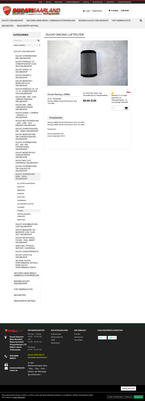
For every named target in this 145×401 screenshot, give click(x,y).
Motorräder (58, 2)
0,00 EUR (119, 11)
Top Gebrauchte (121, 20)
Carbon (20, 194)
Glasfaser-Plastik (25, 204)
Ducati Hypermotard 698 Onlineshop (26, 57)
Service (48, 2)
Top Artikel (78, 340)
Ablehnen (128, 397)
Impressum (78, 337)
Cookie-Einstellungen (115, 397)
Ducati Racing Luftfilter (58, 94)
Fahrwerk (21, 200)
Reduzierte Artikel (28, 26)
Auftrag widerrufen (128, 388)
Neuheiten (7, 26)
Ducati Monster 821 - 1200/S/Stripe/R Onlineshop (26, 155)
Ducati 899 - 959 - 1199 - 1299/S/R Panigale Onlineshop (26, 99)
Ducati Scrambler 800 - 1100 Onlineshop (27, 225)
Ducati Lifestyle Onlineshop (24, 256)
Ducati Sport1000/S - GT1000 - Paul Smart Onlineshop (26, 240)
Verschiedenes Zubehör (24, 215)
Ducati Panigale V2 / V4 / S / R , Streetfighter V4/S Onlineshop (27, 91)
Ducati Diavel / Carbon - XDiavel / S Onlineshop (27, 115)
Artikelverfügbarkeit (73, 2)
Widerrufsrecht (57, 337)
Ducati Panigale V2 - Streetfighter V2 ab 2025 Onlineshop (26, 64)
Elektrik (21, 197)
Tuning (20, 211)
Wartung (21, 220)
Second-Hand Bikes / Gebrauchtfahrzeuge (51, 20)
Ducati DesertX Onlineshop (23, 76)
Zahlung (86, 2)
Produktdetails (55, 118)
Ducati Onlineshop (12, 20)
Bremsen (21, 190)
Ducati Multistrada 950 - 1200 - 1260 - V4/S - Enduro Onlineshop (27, 123)
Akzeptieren (138, 397)
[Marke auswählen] (26, 45)
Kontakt (77, 334)
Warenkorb (110, 2)
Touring (20, 207)
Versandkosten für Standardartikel (95, 95)
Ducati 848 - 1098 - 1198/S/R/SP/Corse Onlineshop (24, 107)
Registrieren (97, 11)
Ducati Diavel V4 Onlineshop (24, 71)
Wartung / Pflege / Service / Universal (25, 247)
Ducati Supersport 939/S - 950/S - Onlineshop (25, 176)
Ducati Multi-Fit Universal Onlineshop (27, 162)
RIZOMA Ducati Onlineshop (93, 20)
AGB (53, 340)
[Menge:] (118, 108)
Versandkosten (97, 2)
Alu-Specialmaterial (26, 183)
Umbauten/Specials (124, 2)
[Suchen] (141, 20)
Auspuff (21, 187)
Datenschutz (56, 334)
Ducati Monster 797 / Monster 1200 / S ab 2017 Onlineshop (26, 232)
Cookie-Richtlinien (18, 397)
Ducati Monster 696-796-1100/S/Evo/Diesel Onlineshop (26, 136)
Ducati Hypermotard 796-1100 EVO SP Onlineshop (26, 168)
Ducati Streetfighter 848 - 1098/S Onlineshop (27, 130)
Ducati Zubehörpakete (27, 252)
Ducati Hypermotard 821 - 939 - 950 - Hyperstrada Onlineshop (26, 145)
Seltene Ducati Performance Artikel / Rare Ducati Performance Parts (27, 264)
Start (40, 2)
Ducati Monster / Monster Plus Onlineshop (24, 83)
